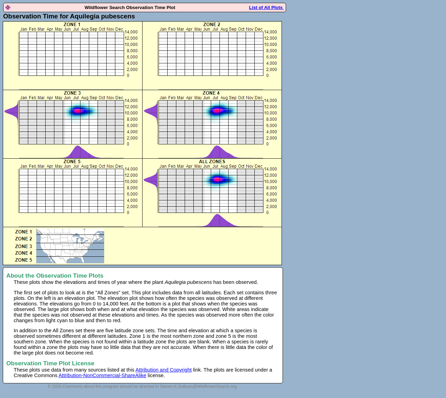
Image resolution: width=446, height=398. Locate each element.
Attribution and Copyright (164, 370)
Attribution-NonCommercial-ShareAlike (102, 375)
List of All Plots (266, 7)
